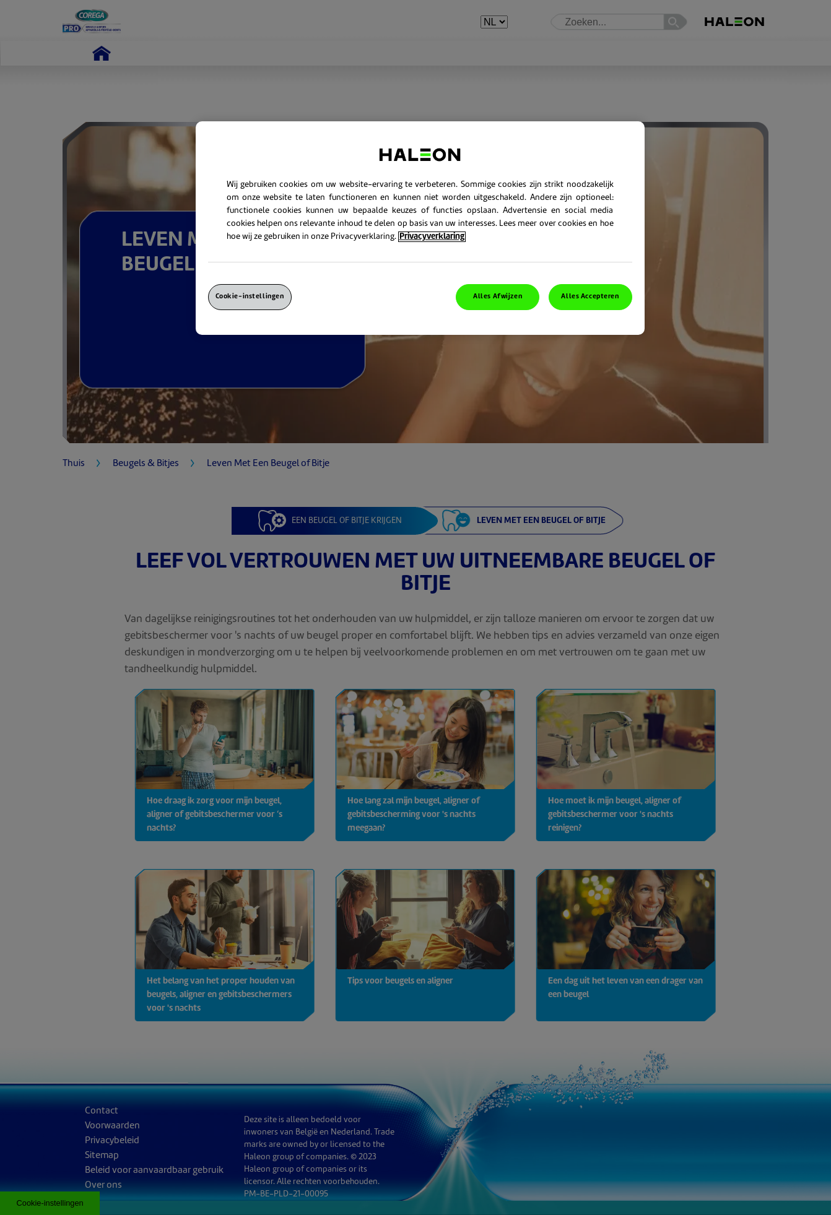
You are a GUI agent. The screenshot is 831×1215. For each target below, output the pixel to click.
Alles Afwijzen (497, 296)
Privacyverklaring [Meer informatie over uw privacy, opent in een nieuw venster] (431, 237)
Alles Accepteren (590, 296)
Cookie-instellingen (249, 296)
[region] (420, 228)
